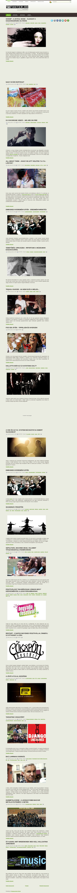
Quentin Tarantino (17, 720)
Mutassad (21, 1)
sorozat (38, 678)
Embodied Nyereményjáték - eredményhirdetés (26, 209)
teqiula (31, 291)
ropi (27, 84)
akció (33, 678)
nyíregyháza (38, 594)
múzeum (31, 251)
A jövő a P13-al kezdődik (16, 676)
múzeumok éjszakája (38, 251)
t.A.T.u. (41, 165)
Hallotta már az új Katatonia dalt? (21, 366)
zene (24, 760)
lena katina (33, 165)
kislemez (43, 122)
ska (10, 510)
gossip (36, 23)
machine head (37, 552)
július (18, 594)
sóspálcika (31, 84)
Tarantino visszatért (15, 717)
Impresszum (32, 1)
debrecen (40, 593)
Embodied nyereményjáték (17, 470)
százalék (44, 594)
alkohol (27, 291)
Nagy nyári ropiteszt (15, 82)
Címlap (9, 1)
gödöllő (11, 594)
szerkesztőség (44, 678)
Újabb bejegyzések (10, 885)
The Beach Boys (13, 847)
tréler (23, 720)
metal (41, 804)
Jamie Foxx (42, 719)
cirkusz (28, 251)
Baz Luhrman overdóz (15, 756)
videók (37, 291)
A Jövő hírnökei (29, 678)
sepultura (42, 552)
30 (29, 593)
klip (8, 760)
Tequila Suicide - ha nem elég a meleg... (22, 289)
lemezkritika (43, 23)
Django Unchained (30, 719)
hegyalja (15, 594)
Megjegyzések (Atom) (16, 891)
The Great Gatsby (13, 760)
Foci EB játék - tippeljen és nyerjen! (21, 327)
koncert (32, 434)
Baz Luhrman (29, 758)
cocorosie (39, 122)
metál (47, 509)
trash (22, 510)
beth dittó (32, 23)
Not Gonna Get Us (26, 194)
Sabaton (7, 510)
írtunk (11, 498)
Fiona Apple (30, 845)
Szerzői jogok (41, 1)
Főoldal (26, 885)
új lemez (11, 24)
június (21, 594)
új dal (45, 165)
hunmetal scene (29, 804)
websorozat (12, 679)
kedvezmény (25, 594)
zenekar (25, 510)
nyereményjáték (36, 211)
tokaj (7, 596)
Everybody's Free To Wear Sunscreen (39, 758)
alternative (28, 23)
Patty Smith (42, 845)
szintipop (7, 24)
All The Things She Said (40, 194)
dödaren (36, 509)
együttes (40, 509)
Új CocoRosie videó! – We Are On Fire (21, 120)
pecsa (36, 434)
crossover (27, 509)
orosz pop (37, 165)
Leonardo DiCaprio (9, 720)
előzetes (36, 719)
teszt (34, 84)
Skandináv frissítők (14, 507)
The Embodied (42, 211)
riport (44, 251)
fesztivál (29, 552)
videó (47, 122)
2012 (26, 552)
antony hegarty (33, 122)
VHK (39, 434)
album (26, 845)
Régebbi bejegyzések (44, 885)
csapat (36, 593)
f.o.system (28, 434)
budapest (32, 593)
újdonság (29, 847)
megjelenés (8, 369)
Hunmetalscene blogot (41, 833)
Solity (13, 510)
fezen (32, 552)
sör (41, 594)
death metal (32, 509)
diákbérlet (45, 593)
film (39, 719)
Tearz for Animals (14, 154)
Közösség (14, 1)
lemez (39, 23)
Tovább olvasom (9, 61)
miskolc (33, 594)
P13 (36, 678)
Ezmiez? (26, 1)
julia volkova (27, 165)
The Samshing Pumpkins (22, 847)
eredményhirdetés (28, 211)
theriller (7, 679)
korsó (30, 594)
